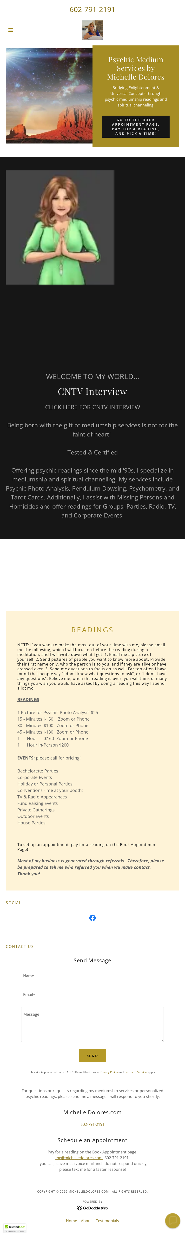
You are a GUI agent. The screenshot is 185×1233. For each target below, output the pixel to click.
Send (93, 1055)
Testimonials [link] (107, 1220)
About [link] (86, 1220)
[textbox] (92, 975)
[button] (19, 30)
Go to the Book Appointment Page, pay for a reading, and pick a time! (136, 127)
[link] (92, 30)
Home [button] (71, 1220)
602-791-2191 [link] (92, 9)
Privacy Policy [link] (109, 1072)
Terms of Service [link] (135, 1072)
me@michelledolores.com (79, 1157)
